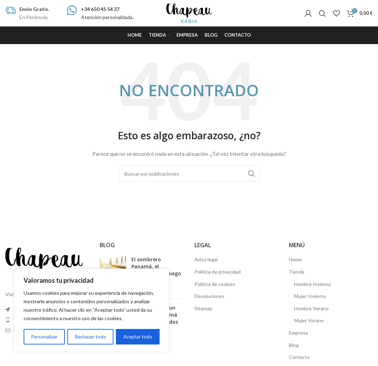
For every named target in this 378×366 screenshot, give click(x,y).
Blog (294, 345)
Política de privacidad (217, 272)
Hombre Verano (311, 308)
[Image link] (44, 264)
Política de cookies (214, 284)
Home (295, 259)
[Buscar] (322, 13)
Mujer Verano (309, 320)
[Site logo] (189, 13)
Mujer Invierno (310, 296)
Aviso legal (206, 259)
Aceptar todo (138, 337)
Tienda (296, 272)
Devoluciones (209, 296)
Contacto (299, 357)
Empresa (298, 333)
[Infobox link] (27, 13)
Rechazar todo (90, 337)
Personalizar (44, 337)
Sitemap (203, 308)
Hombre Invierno (312, 284)
